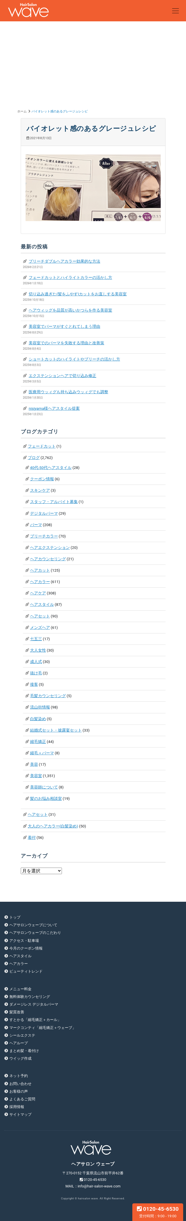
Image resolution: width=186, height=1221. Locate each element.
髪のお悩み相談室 (46, 798)
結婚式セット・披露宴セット (56, 730)
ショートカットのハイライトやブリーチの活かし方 (74, 359)
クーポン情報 (42, 479)
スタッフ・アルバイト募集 (54, 501)
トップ (14, 917)
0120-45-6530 (158, 1212)
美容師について (44, 787)
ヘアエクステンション (50, 547)
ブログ (34, 457)
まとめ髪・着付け (24, 1051)
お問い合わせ (20, 1084)
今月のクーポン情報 (26, 948)
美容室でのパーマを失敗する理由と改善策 (66, 343)
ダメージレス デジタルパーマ (33, 1004)
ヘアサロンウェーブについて (33, 925)
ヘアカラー (40, 581)
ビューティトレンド (26, 971)
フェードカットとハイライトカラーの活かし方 (70, 277)
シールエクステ (22, 1035)
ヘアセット (40, 616)
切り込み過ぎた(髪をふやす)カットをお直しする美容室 (78, 294)
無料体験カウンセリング (29, 996)
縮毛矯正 (38, 741)
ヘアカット (40, 570)
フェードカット (42, 446)
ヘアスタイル (42, 604)
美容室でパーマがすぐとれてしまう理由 (64, 326)
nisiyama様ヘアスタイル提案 (54, 408)
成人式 (36, 661)
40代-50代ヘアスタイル (51, 467)
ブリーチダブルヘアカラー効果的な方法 (64, 261)
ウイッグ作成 (20, 1058)
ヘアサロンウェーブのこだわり (35, 932)
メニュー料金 (20, 989)
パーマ (36, 524)
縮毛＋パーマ (42, 753)
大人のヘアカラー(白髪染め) (53, 826)
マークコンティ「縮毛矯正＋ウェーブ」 (42, 1028)
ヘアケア (38, 593)
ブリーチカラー (44, 536)
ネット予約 (18, 1076)
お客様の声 (18, 1091)
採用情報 (16, 1107)
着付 (32, 837)
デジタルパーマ (44, 513)
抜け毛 (36, 673)
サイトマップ (20, 1114)
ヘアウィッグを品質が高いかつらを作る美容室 (70, 310)
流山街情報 (40, 707)
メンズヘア (40, 627)
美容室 (36, 775)
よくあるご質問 (22, 1099)
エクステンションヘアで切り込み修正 (62, 375)
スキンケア (40, 490)
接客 (34, 684)
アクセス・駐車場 (24, 940)
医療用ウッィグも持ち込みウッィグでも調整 (68, 392)
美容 (34, 764)
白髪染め (38, 718)
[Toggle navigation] (175, 10)
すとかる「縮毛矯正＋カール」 (35, 1020)
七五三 (36, 639)
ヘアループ (18, 1043)
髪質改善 (16, 1012)
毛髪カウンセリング (48, 695)
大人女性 (38, 650)
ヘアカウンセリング (48, 559)
